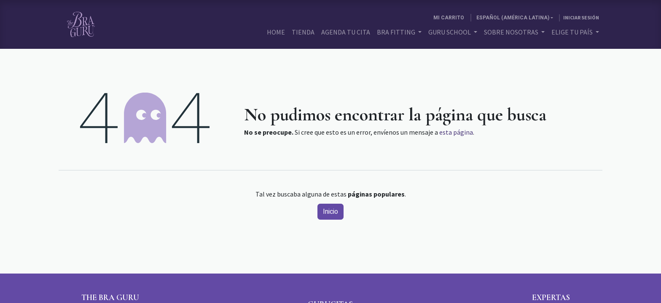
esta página (456, 132)
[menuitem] (275, 32)
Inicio (330, 212)
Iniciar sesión (581, 17)
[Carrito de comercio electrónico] (449, 17)
